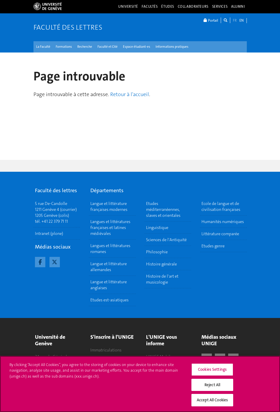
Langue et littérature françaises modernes (108, 206)
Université (128, 6)
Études (167, 6)
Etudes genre (213, 246)
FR (235, 20)
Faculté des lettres (67, 27)
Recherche (84, 46)
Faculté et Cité (107, 46)
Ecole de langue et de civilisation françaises (220, 206)
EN (241, 20)
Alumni (238, 6)
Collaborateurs (193, 6)
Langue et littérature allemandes (108, 266)
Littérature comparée (220, 233)
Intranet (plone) (49, 233)
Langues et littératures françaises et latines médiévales (110, 227)
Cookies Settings (212, 372)
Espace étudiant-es (136, 46)
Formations (64, 46)
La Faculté (43, 46)
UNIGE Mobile (159, 356)
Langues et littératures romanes (110, 248)
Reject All (212, 387)
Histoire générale (161, 264)
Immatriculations (105, 350)
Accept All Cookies (212, 403)
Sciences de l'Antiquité (166, 239)
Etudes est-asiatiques (109, 300)
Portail (211, 20)
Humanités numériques (222, 221)
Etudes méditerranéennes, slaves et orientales (163, 209)
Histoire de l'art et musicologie (162, 279)
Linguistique (157, 227)
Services (220, 6)
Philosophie (157, 251)
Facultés (150, 6)
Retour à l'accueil (129, 94)
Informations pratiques (172, 46)
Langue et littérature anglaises (108, 284)
